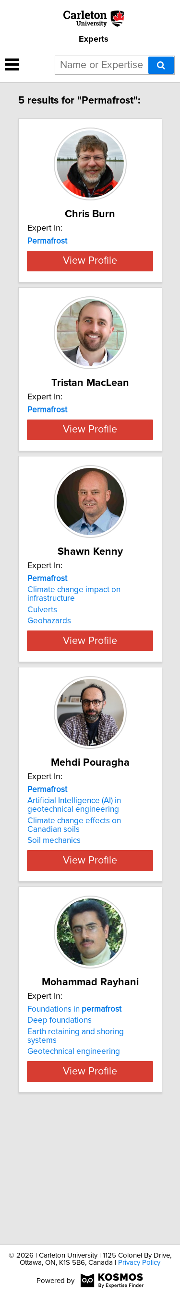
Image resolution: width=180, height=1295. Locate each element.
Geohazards (49, 722)
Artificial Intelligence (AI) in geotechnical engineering (74, 915)
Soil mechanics (54, 950)
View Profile (90, 311)
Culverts (42, 711)
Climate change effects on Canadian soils (74, 935)
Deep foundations (59, 1130)
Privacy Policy (139, 1262)
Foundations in (74, 1119)
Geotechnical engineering (73, 1161)
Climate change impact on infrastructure (73, 695)
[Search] (161, 65)
